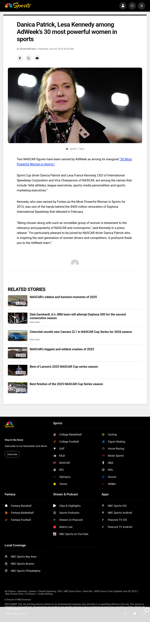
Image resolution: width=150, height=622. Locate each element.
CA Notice (30, 594)
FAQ (60, 591)
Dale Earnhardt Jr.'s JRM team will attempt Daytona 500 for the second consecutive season (78, 316)
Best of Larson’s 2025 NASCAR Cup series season (64, 366)
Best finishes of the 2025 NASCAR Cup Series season (66, 384)
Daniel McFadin (28, 49)
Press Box (88, 591)
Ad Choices (10, 591)
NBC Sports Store (72, 591)
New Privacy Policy (14, 594)
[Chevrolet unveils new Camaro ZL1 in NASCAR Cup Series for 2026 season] (17, 335)
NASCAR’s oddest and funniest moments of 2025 (63, 297)
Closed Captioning (47, 591)
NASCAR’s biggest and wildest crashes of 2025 (62, 349)
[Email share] (37, 58)
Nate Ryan (35, 322)
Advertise (22, 591)
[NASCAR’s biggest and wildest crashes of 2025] (17, 352)
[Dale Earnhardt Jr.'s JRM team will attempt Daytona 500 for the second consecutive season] (17, 318)
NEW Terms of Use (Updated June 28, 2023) (116, 591)
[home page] (18, 6)
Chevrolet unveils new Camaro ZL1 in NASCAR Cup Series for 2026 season (81, 332)
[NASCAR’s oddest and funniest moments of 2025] (17, 300)
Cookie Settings (45, 594)
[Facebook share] (20, 58)
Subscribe (12, 454)
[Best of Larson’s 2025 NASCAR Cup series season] (17, 370)
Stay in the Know (14, 439)
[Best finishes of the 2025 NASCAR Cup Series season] (17, 387)
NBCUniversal (24, 599)
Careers (32, 591)
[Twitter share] (28, 58)
